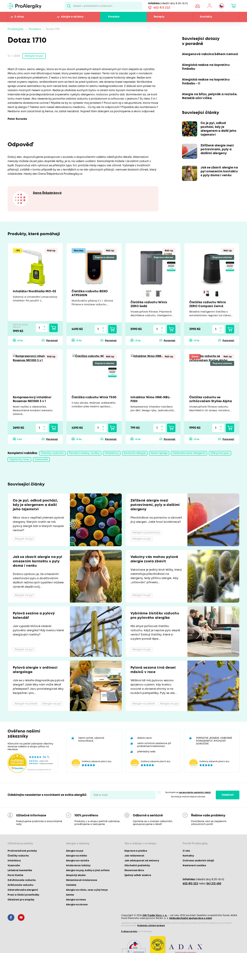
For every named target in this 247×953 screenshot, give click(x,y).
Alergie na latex (76, 900)
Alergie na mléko (76, 856)
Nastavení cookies (194, 866)
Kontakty (206, 17)
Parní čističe (15, 875)
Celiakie (71, 885)
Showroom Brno (134, 870)
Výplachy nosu (19, 459)
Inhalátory (112, 453)
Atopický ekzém (76, 875)
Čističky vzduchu (52, 453)
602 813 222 (161, 7)
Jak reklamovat (134, 856)
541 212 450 (213, 883)
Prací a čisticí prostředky (23, 895)
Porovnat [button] (52, 341)
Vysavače (41, 459)
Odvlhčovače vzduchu (22, 880)
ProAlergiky (16, 29)
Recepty (159, 17)
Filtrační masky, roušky (84, 453)
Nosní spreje (159, 453)
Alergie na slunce (77, 905)
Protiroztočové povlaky (22, 851)
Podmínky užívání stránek (151, 926)
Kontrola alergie (135, 453)
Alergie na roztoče (77, 861)
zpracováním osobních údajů (195, 792)
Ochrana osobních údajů (198, 861)
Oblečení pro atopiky (21, 900)
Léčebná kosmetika (20, 870)
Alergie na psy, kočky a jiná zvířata (88, 870)
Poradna (113, 17)
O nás (186, 851)
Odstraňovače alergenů (189, 453)
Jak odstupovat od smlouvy (141, 861)
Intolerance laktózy (78, 866)
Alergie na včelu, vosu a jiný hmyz (87, 890)
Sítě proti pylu (220, 453)
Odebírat (227, 795)
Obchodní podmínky (137, 866)
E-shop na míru (129, 931)
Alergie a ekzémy (72, 17)
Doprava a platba (135, 851)
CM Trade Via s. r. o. (154, 915)
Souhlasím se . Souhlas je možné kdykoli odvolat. (188, 795)
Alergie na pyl (34, 56)
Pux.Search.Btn (69, 6)
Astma (70, 895)
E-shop (19, 17)
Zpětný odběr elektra (137, 875)
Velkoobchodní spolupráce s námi (190, 918)
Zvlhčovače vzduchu (20, 885)
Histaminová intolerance (81, 880)
